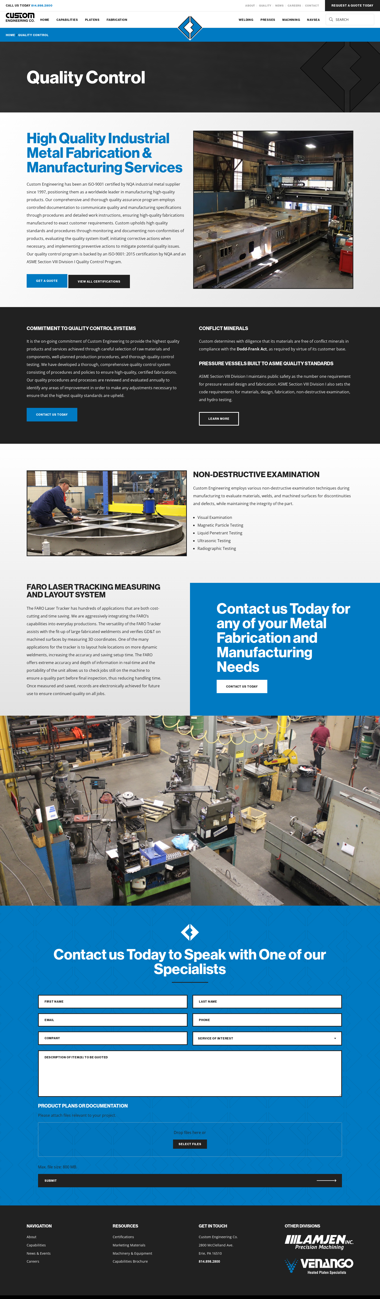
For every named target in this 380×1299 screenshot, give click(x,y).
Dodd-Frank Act (252, 347)
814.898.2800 (42, 5)
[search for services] (350, 19)
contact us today (52, 413)
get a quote (47, 281)
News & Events (39, 1252)
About (250, 5)
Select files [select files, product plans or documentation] (190, 1142)
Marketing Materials (129, 1243)
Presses (268, 20)
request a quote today (352, 5)
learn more (219, 417)
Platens (92, 20)
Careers (294, 5)
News (279, 5)
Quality (265, 5)
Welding (246, 20)
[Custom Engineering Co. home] (20, 19)
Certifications (123, 1235)
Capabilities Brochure (130, 1260)
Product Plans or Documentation (83, 1104)
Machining (291, 20)
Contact (312, 5)
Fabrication (117, 20)
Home (44, 20)
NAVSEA (313, 20)
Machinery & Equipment (132, 1252)
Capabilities (67, 20)
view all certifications (100, 281)
